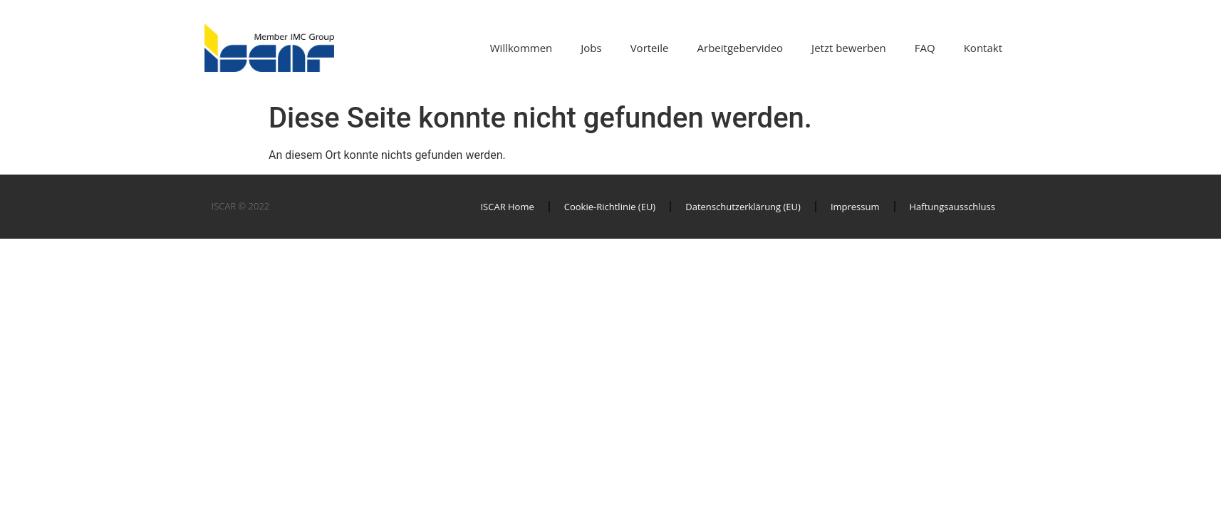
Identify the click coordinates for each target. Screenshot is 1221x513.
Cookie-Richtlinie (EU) (609, 206)
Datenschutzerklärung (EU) (743, 206)
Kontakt (983, 48)
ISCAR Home (507, 206)
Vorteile (649, 48)
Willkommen (521, 48)
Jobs (591, 48)
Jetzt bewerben (848, 48)
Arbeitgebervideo (740, 48)
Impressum (855, 206)
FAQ (925, 48)
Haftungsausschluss (952, 206)
